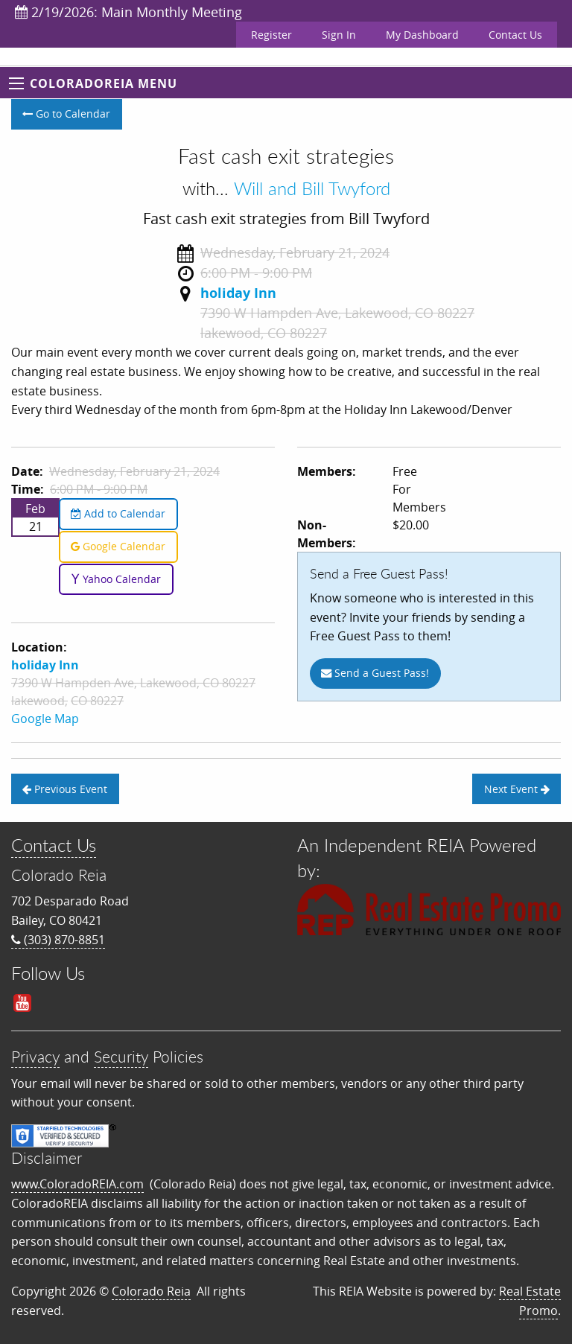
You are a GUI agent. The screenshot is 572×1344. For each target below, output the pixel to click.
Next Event (517, 789)
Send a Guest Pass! (375, 673)
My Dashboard (422, 35)
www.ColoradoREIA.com (77, 1184)
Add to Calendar (118, 513)
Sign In (339, 35)
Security (121, 1056)
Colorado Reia (151, 1291)
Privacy (35, 1056)
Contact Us (515, 35)
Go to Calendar (66, 113)
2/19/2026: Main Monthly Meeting (128, 12)
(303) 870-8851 (58, 939)
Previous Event (64, 789)
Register (271, 35)
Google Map (45, 718)
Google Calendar (118, 546)
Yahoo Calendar (116, 579)
